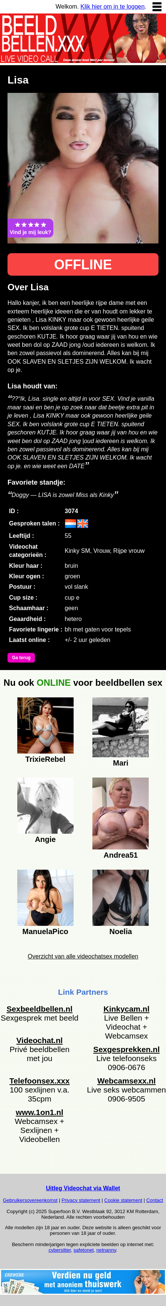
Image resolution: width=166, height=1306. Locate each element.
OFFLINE (83, 264)
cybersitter (59, 1250)
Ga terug (21, 657)
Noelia (120, 931)
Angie (45, 839)
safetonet (84, 1250)
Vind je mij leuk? (30, 228)
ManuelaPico (45, 931)
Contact (154, 1200)
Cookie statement (123, 1200)
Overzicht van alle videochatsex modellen (83, 956)
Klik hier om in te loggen (112, 6)
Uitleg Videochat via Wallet (83, 1188)
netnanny (106, 1250)
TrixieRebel (45, 759)
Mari (120, 763)
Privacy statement (81, 1200)
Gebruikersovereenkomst (30, 1200)
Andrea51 (121, 855)
